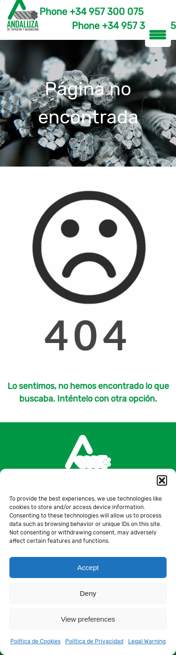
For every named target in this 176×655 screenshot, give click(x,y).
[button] (162, 480)
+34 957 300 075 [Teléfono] (106, 11)
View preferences (88, 619)
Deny (88, 593)
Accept (88, 567)
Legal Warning (147, 641)
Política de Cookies (35, 641)
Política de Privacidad (94, 641)
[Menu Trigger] (158, 34)
